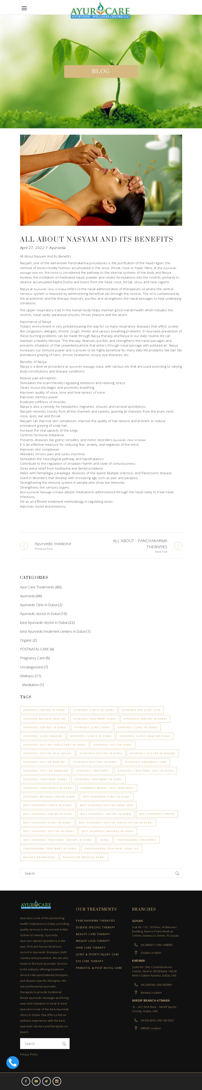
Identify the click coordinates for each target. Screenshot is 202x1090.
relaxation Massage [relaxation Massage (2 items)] (39, 857)
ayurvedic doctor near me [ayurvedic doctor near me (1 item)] (44, 762)
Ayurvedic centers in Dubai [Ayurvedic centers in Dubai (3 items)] (145, 718)
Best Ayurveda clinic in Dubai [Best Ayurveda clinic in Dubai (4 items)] (106, 796)
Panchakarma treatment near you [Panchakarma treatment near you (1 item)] (112, 848)
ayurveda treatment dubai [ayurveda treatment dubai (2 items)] (94, 718)
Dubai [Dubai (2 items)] (104, 839)
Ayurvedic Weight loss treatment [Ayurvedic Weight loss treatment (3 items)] (107, 788)
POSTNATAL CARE (34, 649)
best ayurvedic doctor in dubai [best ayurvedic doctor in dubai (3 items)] (48, 831)
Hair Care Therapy (91, 947)
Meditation (30, 684)
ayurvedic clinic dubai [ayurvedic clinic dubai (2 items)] (92, 727)
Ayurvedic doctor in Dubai (40, 613)
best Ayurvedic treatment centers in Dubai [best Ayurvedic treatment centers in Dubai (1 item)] (57, 839)
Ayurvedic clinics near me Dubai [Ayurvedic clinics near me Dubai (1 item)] (145, 736)
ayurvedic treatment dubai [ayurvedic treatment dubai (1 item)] (45, 779)
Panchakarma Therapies (95, 920)
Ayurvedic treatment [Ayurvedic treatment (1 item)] (93, 770)
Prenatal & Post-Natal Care (99, 968)
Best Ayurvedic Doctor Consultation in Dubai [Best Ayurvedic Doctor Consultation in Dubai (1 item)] (116, 822)
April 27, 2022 (32, 247)
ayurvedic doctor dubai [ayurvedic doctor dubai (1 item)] (113, 744)
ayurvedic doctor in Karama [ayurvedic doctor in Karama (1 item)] (152, 753)
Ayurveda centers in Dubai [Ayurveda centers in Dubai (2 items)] (44, 710)
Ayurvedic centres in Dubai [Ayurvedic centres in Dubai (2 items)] (44, 727)
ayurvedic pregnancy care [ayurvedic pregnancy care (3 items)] (146, 762)
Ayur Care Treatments (37, 587)
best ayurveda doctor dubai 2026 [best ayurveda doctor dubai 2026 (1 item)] (106, 805)
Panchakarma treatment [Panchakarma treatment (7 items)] (136, 839)
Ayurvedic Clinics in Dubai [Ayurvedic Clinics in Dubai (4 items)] (91, 736)
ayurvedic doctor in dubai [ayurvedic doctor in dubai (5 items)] (101, 753)
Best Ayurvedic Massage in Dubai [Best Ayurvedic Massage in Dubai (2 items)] (108, 831)
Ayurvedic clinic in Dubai (50, 289)
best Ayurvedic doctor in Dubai (44, 622)
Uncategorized (31, 667)
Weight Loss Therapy (93, 941)
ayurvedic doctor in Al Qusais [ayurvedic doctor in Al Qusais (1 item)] (47, 753)
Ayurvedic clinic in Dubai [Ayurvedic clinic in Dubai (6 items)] (137, 727)
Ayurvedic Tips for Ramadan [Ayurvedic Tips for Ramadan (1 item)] (45, 770)
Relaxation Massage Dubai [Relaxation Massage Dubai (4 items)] (84, 857)
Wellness (27, 675)
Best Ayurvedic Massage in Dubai (42, 492)
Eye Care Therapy (89, 961)
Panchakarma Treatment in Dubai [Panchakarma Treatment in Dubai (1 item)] (50, 848)
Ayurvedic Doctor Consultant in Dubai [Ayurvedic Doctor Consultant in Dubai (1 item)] (54, 744)
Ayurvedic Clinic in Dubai (38, 604)
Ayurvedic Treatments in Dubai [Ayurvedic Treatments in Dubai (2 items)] (48, 788)
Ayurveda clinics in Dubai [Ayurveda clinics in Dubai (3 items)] (93, 710)
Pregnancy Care (32, 657)
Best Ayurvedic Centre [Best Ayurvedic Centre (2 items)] (157, 813)
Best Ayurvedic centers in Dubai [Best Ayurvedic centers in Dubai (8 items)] (106, 813)
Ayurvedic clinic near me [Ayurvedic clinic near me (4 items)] (42, 736)
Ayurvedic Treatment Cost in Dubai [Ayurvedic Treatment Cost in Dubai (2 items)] (146, 770)
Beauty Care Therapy (93, 934)
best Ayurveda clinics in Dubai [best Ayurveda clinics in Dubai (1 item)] (47, 805)
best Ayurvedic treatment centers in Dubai (52, 631)
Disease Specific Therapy (95, 927)
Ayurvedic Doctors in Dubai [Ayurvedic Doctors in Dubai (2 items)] (95, 762)
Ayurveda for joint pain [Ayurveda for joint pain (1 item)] (141, 710)
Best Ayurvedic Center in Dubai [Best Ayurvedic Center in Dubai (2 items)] (48, 813)
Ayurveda (57, 247)
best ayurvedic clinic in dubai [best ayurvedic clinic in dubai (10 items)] (47, 822)
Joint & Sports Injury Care (97, 954)
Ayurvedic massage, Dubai (86, 366)
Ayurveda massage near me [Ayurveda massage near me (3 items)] (44, 718)
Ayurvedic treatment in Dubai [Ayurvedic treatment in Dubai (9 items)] (98, 779)
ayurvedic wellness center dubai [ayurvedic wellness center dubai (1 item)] (49, 796)
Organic (26, 640)
